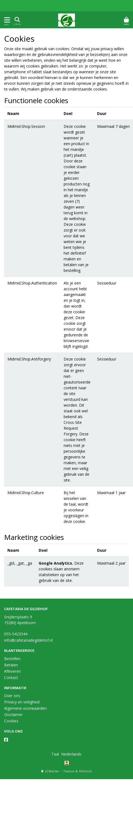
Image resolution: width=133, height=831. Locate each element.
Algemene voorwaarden (25, 708)
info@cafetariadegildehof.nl (28, 640)
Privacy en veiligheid (21, 702)
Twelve (69, 771)
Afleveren (12, 671)
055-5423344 (15, 633)
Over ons (12, 695)
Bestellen (12, 658)
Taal (55, 754)
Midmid (85, 771)
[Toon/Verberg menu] (6, 20)
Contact (11, 677)
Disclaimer (13, 714)
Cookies (11, 720)
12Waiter (52, 771)
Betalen (11, 664)
